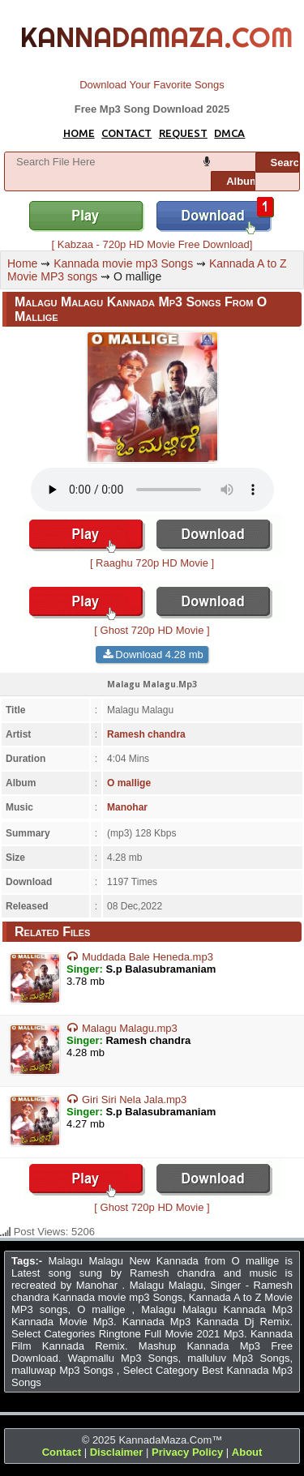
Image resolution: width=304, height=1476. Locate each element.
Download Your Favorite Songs (152, 85)
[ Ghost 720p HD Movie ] (152, 624)
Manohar (127, 807)
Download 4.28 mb (159, 654)
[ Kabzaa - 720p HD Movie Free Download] (152, 238)
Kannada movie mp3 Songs (123, 263)
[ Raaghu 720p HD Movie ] (152, 557)
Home (22, 263)
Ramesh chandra (146, 734)
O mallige (129, 783)
